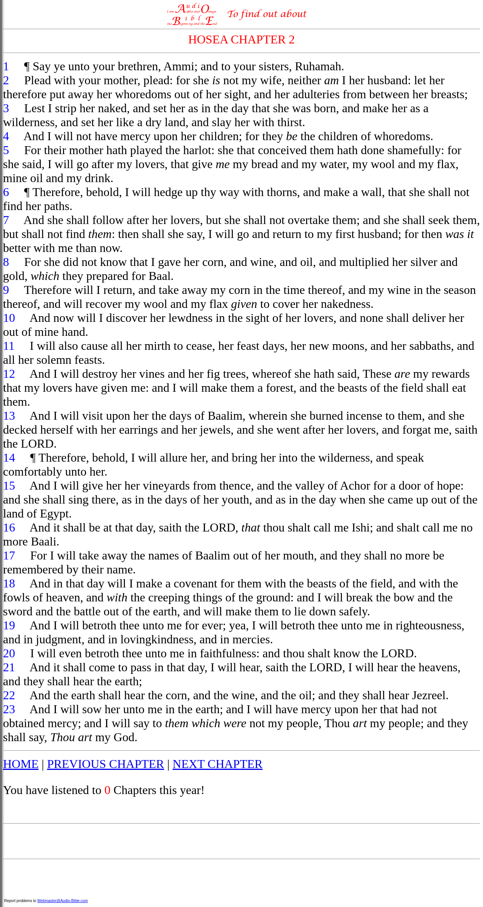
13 (9, 415)
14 (9, 457)
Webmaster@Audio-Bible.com (62, 901)
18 (9, 583)
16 (9, 527)
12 (9, 373)
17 (9, 555)
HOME (20, 764)
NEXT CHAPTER (217, 764)
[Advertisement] (241, 841)
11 (9, 345)
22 (9, 695)
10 (9, 317)
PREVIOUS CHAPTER (105, 764)
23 (9, 709)
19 (9, 625)
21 (9, 667)
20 (9, 653)
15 (9, 485)
